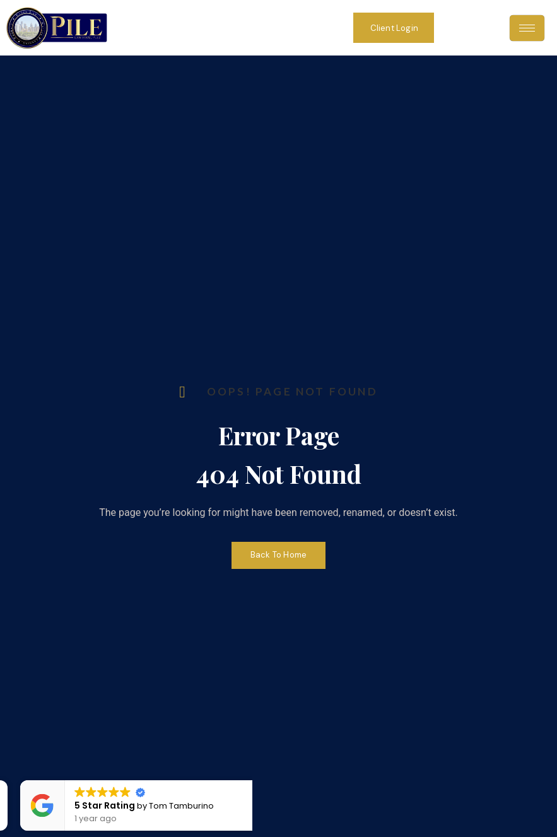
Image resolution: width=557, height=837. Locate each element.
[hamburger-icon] (527, 28)
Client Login (394, 28)
